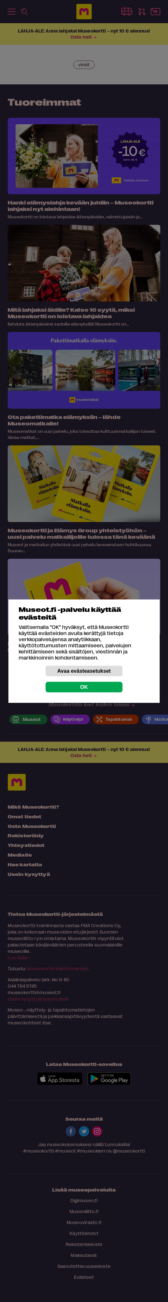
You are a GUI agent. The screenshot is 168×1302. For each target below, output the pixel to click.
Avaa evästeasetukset (84, 670)
